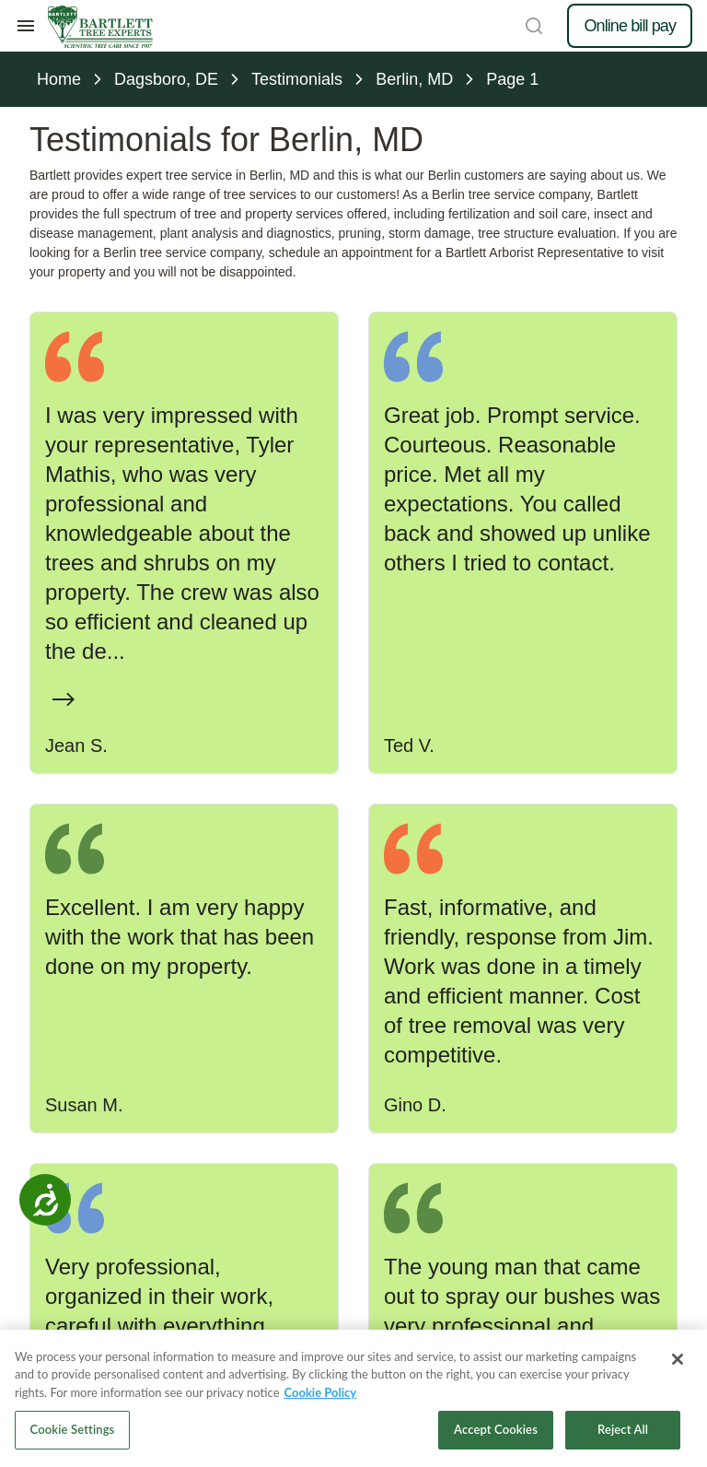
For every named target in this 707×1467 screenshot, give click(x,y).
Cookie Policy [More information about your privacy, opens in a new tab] (320, 1392)
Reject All (622, 1429)
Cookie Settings (72, 1429)
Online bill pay (630, 26)
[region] (353, 1398)
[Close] (677, 1359)
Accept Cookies (496, 1429)
